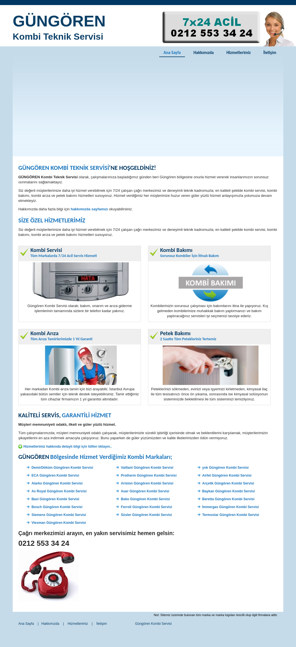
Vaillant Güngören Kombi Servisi (147, 468)
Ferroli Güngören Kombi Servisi (146, 507)
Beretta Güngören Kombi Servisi (228, 499)
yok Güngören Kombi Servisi (225, 468)
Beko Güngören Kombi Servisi (145, 499)
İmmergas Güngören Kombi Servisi (230, 507)
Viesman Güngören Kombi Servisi (59, 523)
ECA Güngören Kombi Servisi (55, 475)
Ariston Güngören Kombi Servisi (147, 483)
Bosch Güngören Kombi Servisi (57, 507)
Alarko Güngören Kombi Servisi (57, 483)
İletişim (269, 52)
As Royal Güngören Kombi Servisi (59, 491)
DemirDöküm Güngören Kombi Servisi (62, 468)
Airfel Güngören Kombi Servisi (226, 475)
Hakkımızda (203, 52)
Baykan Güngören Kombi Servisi (228, 491)
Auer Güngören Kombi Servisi (145, 491)
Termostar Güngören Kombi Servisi (230, 515)
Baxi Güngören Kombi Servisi (55, 499)
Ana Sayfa (172, 52)
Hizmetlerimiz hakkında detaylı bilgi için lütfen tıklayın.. (67, 446)
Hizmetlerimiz (238, 52)
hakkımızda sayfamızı (89, 209)
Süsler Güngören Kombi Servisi (146, 515)
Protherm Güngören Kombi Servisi (148, 475)
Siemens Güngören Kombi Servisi (59, 515)
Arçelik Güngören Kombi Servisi (228, 483)
